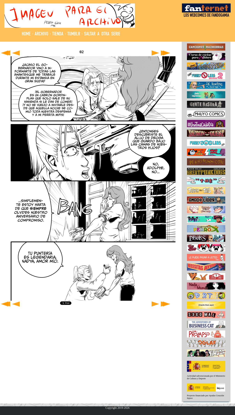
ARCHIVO (41, 34)
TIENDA (57, 34)
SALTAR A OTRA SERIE (102, 34)
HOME (26, 34)
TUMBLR (73, 34)
